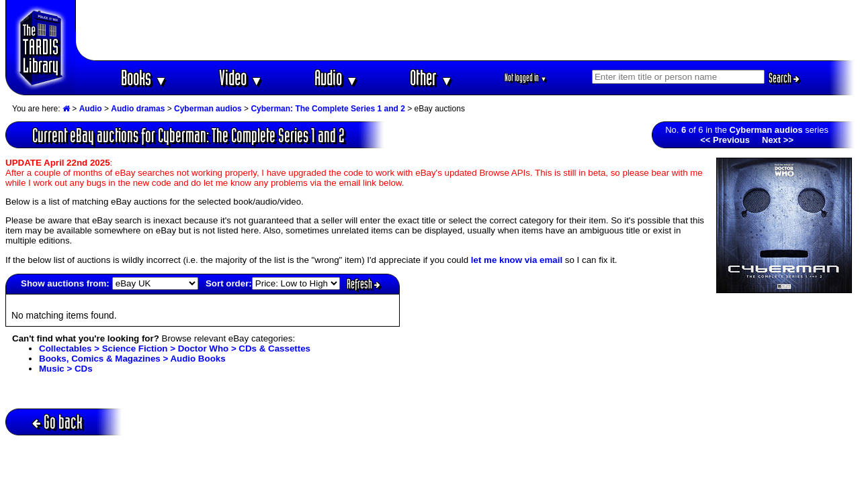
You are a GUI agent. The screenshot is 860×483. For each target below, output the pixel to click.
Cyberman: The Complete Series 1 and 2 (327, 108)
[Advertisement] (465, 30)
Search (784, 77)
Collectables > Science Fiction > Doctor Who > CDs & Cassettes (174, 348)
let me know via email (516, 260)
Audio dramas (138, 108)
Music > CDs (66, 369)
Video (241, 77)
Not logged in (526, 77)
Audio (336, 77)
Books (144, 77)
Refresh (363, 283)
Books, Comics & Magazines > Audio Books (132, 359)
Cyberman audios (208, 108)
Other (431, 77)
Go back (57, 421)
